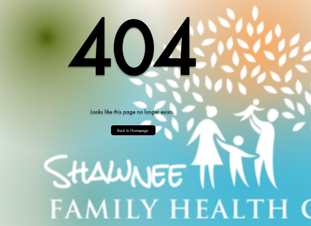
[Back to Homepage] (133, 130)
